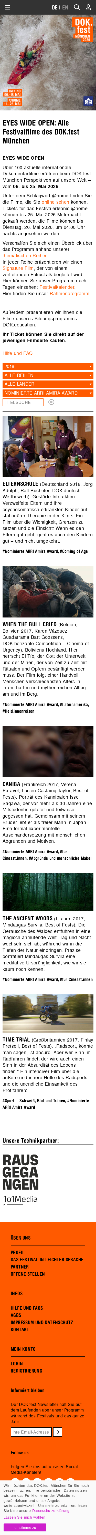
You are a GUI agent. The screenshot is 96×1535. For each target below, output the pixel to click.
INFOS (17, 1293)
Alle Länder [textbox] (20, 384)
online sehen (55, 202)
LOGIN (17, 1363)
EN (65, 8)
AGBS (16, 1315)
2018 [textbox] (9, 366)
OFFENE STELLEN (28, 1274)
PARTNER (20, 1267)
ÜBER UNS (20, 1238)
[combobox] (48, 366)
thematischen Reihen (25, 255)
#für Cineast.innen (76, 979)
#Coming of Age (74, 551)
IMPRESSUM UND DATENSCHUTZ (42, 1322)
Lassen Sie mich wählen (24, 1517)
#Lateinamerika (74, 704)
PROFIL (18, 1252)
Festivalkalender (56, 287)
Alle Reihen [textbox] (19, 375)
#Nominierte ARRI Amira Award (30, 551)
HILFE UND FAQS (27, 1308)
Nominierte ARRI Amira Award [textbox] (41, 393)
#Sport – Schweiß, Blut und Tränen (34, 1100)
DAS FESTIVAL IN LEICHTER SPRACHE (47, 1259)
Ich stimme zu (25, 1527)
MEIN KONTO (23, 1349)
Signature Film (18, 268)
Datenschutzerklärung (51, 1510)
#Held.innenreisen (19, 711)
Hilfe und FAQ (18, 353)
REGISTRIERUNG (26, 1371)
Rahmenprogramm (69, 293)
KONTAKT (20, 1329)
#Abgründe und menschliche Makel (60, 858)
